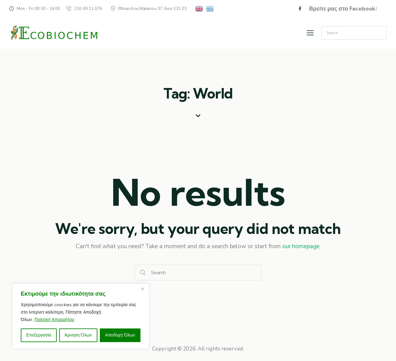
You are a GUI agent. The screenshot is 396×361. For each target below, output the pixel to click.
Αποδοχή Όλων (120, 335)
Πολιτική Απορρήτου (54, 320)
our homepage (300, 246)
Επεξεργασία (38, 335)
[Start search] (143, 272)
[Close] (142, 289)
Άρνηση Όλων (78, 335)
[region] (80, 316)
